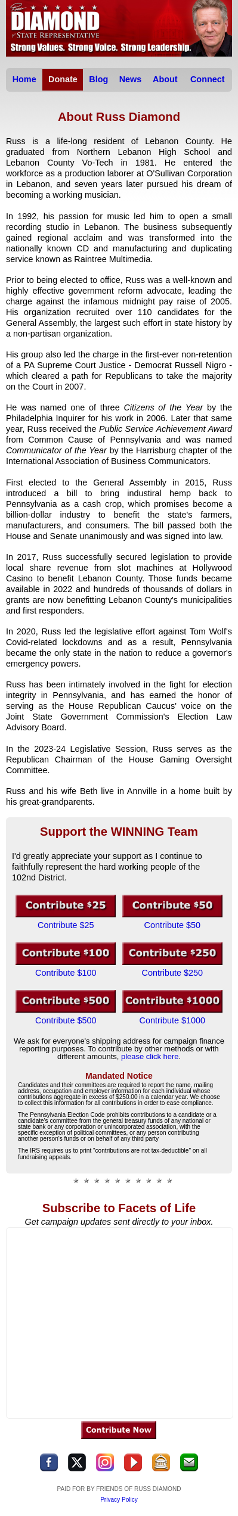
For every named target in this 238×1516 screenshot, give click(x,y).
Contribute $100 (65, 973)
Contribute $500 (65, 1020)
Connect (207, 79)
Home (24, 79)
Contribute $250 (172, 973)
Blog (98, 79)
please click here (149, 1056)
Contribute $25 (66, 925)
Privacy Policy (119, 1499)
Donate (63, 79)
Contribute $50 (172, 925)
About (165, 79)
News (130, 79)
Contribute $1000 (172, 1020)
